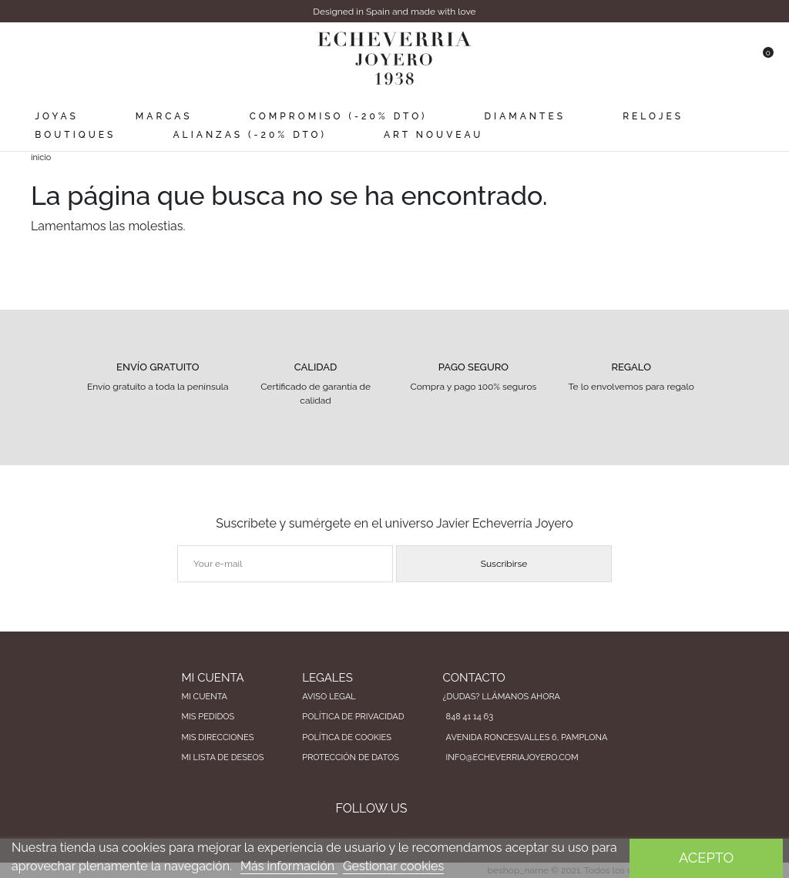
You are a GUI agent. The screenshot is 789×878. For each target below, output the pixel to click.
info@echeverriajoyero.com (512, 757)
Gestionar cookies (393, 866)
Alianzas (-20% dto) (250, 134)
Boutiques (75, 134)
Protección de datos (350, 757)
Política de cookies (346, 737)
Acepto (706, 858)
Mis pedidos (207, 717)
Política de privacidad (353, 717)
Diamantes (525, 116)
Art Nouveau (434, 134)
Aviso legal (328, 697)
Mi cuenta (204, 697)
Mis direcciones (217, 737)
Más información (288, 866)
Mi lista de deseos (222, 757)
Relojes (653, 116)
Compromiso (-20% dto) (339, 116)
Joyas (56, 116)
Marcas (164, 116)
